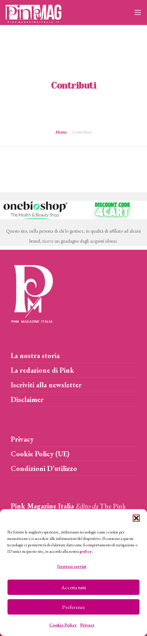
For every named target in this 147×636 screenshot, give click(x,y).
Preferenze (73, 606)
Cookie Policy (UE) (40, 453)
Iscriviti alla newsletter (46, 384)
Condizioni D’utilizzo (44, 468)
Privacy (87, 625)
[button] (136, 518)
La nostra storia (35, 355)
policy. (86, 551)
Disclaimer (27, 399)
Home (61, 132)
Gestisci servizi (71, 566)
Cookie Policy (63, 625)
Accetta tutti (73, 587)
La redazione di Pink (42, 370)
